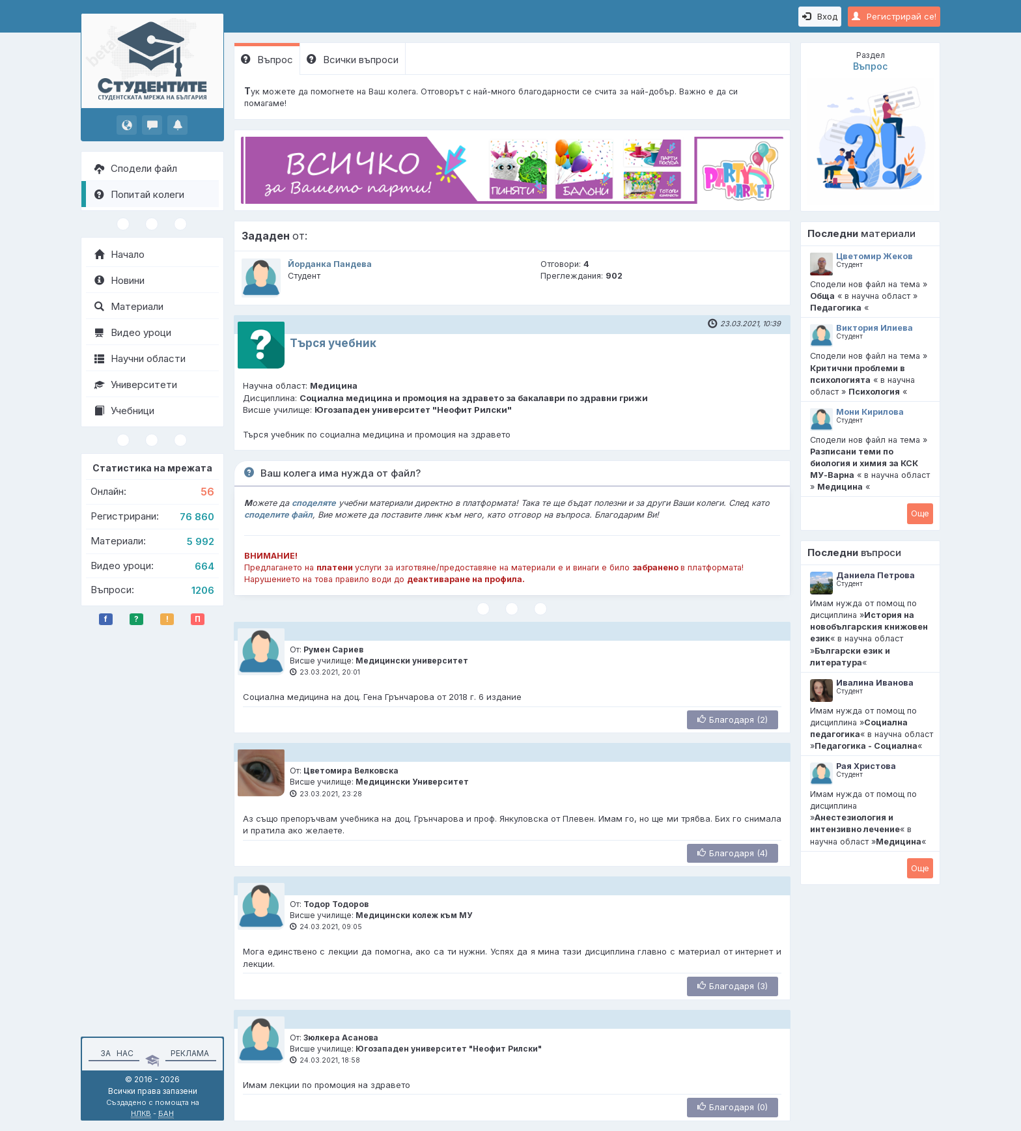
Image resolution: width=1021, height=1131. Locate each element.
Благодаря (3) (732, 986)
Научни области (140, 358)
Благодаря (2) (732, 719)
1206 (202, 590)
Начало (119, 254)
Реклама (190, 1053)
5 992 (200, 541)
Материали (128, 306)
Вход (819, 16)
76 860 (197, 516)
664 (204, 566)
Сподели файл (135, 168)
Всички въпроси (353, 59)
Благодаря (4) (732, 853)
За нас (114, 1053)
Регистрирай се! (894, 16)
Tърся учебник (333, 343)
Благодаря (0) (732, 1107)
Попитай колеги (139, 194)
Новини (119, 280)
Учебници (124, 410)
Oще (920, 513)
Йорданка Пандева (330, 264)
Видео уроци (132, 332)
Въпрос (267, 59)
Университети (135, 384)
